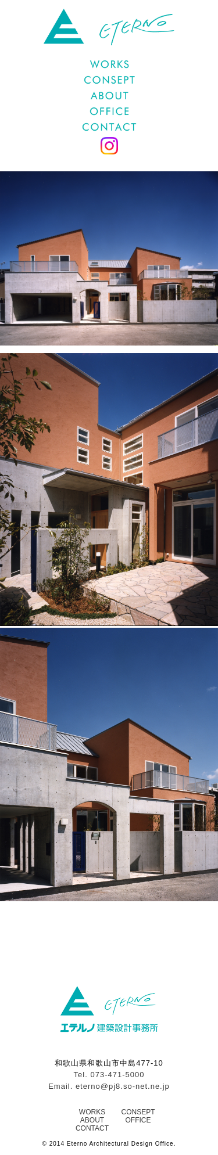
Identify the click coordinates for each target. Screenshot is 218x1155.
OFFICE (138, 1120)
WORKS (92, 1112)
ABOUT (92, 1120)
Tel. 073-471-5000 (109, 1074)
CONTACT (92, 1128)
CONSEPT (138, 1112)
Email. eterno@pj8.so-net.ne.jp (109, 1086)
